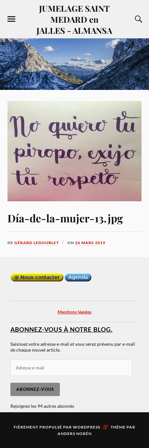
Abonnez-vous (35, 389)
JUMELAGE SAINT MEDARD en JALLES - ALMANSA (74, 19)
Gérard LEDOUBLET (36, 242)
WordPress (86, 427)
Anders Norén (75, 433)
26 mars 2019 (90, 242)
